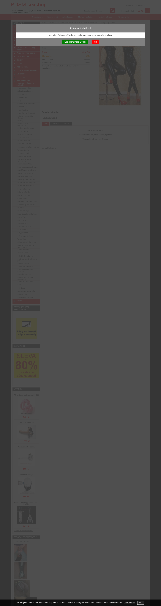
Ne (95, 42)
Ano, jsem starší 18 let (74, 42)
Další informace (129, 603)
